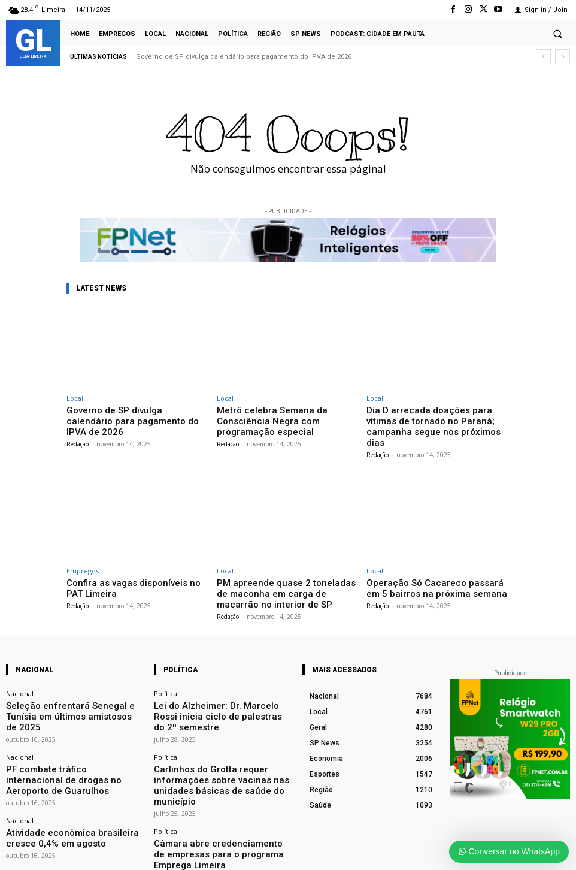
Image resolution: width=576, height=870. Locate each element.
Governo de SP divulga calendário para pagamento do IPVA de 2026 (243, 57)
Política (165, 674)
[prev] (543, 56)
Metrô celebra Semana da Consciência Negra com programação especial (286, 414)
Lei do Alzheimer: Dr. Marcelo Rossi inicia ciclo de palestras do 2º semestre (218, 689)
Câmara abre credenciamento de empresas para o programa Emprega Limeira (219, 791)
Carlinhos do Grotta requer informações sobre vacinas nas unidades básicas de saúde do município (215, 739)
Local (74, 398)
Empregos (82, 555)
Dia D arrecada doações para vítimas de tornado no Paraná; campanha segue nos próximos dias (432, 419)
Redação (77, 431)
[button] (557, 33)
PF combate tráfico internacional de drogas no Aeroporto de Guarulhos (73, 736)
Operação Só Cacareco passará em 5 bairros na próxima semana (433, 572)
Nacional (20, 674)
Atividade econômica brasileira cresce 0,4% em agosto (72, 783)
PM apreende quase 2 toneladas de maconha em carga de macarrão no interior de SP (280, 576)
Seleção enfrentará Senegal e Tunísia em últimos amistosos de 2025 (69, 689)
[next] (562, 56)
